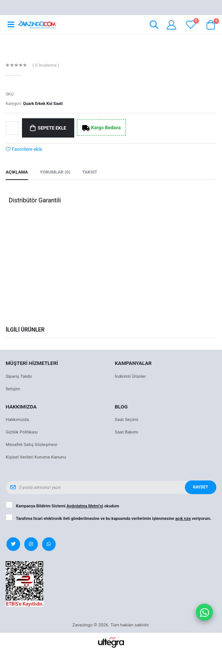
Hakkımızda (17, 419)
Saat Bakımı (126, 432)
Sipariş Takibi (19, 376)
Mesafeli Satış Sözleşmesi (31, 444)
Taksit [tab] (89, 172)
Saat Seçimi (126, 419)
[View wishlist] (190, 24)
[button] (154, 26)
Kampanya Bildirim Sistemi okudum (67, 506)
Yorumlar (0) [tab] (55, 172)
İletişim (13, 388)
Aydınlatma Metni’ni (85, 506)
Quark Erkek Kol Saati (43, 103)
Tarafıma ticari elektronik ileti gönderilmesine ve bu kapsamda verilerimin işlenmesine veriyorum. (113, 518)
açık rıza (183, 518)
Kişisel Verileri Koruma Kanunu (36, 457)
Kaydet (200, 487)
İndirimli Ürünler (130, 376)
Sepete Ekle (52, 128)
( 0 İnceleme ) (46, 65)
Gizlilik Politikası (22, 432)
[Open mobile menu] (11, 24)
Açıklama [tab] (17, 172)
